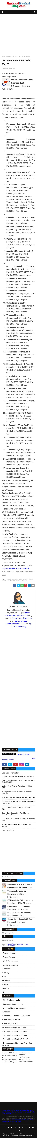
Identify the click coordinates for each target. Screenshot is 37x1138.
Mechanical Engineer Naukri (14, 1027)
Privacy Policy (24, 1110)
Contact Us (20, 1112)
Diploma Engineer (10, 965)
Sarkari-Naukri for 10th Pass (15, 1035)
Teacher (6, 988)
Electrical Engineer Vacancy (14, 1008)
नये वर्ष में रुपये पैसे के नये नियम (9, 1053)
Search (14, 1112)
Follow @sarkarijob (24, 754)
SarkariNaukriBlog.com (22, 618)
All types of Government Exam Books (17, 944)
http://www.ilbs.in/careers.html (15, 568)
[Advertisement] (18, 34)
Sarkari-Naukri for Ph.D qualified (16, 1039)
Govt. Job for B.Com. (12, 1020)
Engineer (6, 969)
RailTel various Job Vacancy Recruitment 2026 (18, 798)
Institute (4, 580)
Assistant (8, 579)
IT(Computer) (11, 580)
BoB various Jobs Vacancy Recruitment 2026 (18, 776)
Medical (6, 980)
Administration (9, 953)
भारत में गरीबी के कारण (24, 1057)
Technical (8, 56)
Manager (18, 580)
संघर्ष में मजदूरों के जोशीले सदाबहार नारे (25, 1053)
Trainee (6, 992)
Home (3, 56)
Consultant (15, 579)
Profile (33, 1112)
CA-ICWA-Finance (10, 961)
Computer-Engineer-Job (13, 1004)
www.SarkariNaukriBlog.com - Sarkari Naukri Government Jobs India (18, 1120)
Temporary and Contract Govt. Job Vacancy (17, 1044)
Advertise (27, 1112)
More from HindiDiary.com (9, 1062)
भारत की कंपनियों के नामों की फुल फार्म (9, 1056)
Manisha (5, 68)
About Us (9, 1110)
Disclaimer (16, 1110)
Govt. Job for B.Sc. (11, 1023)
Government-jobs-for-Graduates (16, 1016)
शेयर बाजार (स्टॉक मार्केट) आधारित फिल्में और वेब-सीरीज (26, 1060)
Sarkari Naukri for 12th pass (15, 1031)
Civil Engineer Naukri (11, 1000)
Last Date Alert (10, 945)
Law (4, 976)
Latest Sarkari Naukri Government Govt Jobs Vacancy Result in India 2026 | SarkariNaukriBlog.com (18, 1134)
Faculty (31, 579)
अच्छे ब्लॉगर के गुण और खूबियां (9, 1059)
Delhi (20, 579)
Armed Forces (9, 957)
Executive (25, 579)
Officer (5, 984)
